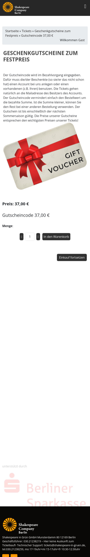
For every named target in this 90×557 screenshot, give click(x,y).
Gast (81, 40)
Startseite (12, 31)
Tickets (26, 31)
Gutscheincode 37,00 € (37, 35)
